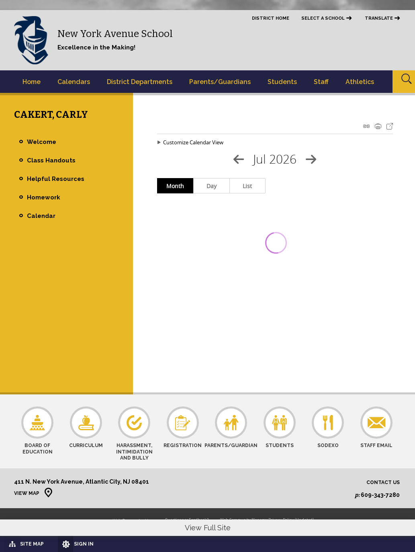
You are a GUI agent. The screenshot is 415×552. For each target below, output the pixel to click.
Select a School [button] (323, 18)
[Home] (31, 81)
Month (175, 186)
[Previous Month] (239, 159)
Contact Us (383, 482)
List (247, 186)
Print (378, 126)
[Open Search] (404, 81)
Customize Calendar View (193, 142)
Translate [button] (379, 18)
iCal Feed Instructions (366, 126)
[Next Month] (311, 159)
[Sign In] (88, 544)
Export (389, 126)
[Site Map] (33, 543)
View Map (26, 493)
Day (211, 186)
